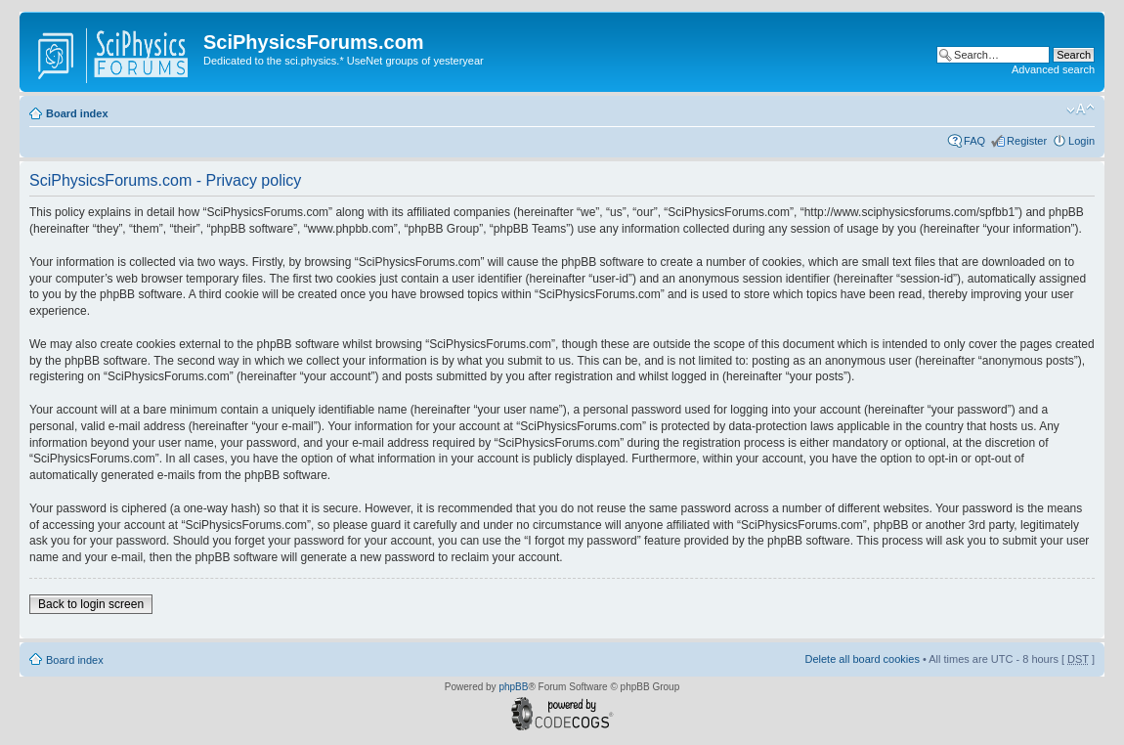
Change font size (1080, 109)
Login (1081, 141)
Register (1027, 141)
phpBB (513, 686)
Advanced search (1053, 69)
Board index (77, 113)
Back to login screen (91, 604)
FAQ (974, 141)
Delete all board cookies (861, 659)
